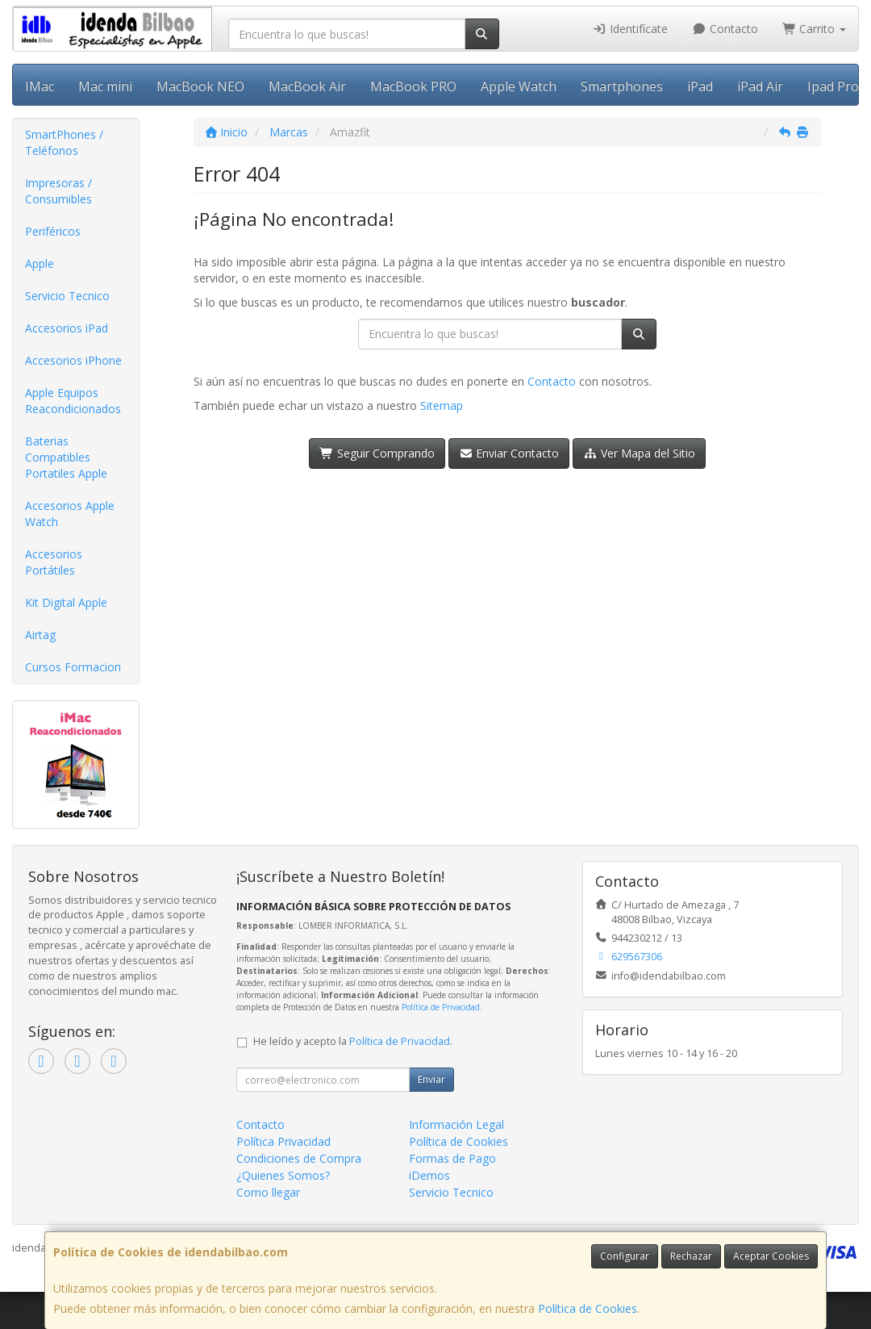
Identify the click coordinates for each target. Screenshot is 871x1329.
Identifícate (631, 28)
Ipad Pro (833, 86)
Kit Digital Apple (66, 602)
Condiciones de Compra (298, 1158)
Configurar (624, 1256)
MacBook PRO (413, 86)
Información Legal (456, 1124)
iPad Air (760, 86)
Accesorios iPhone (73, 360)
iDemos (429, 1175)
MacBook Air (307, 86)
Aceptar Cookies (771, 1256)
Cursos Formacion (73, 667)
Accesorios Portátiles (53, 562)
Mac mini (105, 86)
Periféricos (53, 231)
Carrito (814, 28)
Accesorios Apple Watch (70, 513)
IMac (39, 86)
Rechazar (691, 1256)
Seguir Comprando (377, 453)
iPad (700, 86)
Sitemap (441, 405)
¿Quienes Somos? (283, 1175)
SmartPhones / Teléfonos (64, 142)
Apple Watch (518, 86)
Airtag (40, 634)
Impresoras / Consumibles (58, 191)
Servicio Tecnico (67, 295)
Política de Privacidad (441, 1007)
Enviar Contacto (509, 453)
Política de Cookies (587, 1308)
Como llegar (268, 1192)
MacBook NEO (200, 86)
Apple (39, 263)
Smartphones (622, 86)
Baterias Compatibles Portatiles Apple (66, 457)
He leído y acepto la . (352, 1041)
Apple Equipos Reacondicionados (73, 400)
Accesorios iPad (66, 328)
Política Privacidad (283, 1141)
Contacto (725, 28)
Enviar (431, 1079)
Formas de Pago (452, 1158)
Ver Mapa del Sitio (639, 453)
